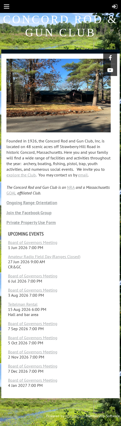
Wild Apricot (75, 416)
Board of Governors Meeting (32, 242)
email (83, 174)
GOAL (11, 192)
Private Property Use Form (31, 222)
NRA (71, 187)
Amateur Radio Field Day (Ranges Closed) (44, 256)
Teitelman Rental (23, 304)
